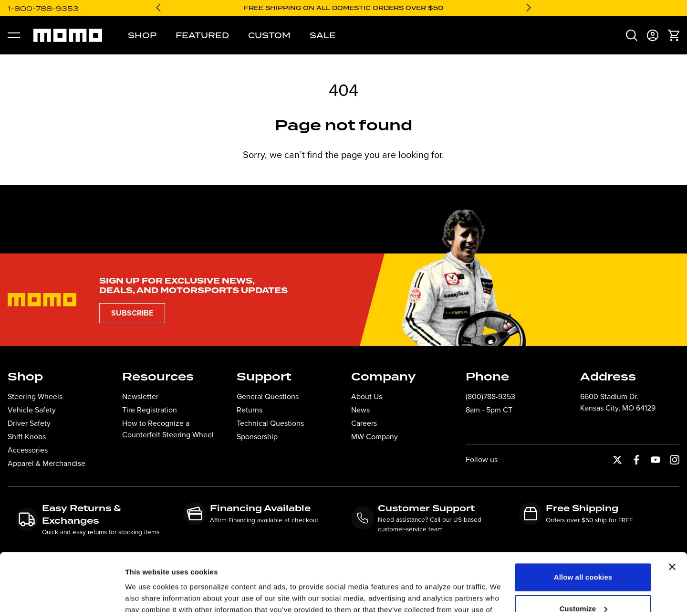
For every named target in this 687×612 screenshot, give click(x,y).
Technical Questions (270, 423)
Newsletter (140, 396)
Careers (364, 423)
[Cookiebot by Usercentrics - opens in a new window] (62, 593)
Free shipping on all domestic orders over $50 (343, 8)
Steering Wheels (35, 396)
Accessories (28, 449)
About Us (366, 396)
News (360, 409)
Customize (583, 554)
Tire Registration (149, 409)
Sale (323, 35)
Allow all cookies (583, 523)
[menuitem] (631, 35)
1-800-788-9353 (43, 8)
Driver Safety (29, 423)
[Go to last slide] (158, 7)
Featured (202, 35)
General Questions (268, 396)
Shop (142, 35)
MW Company (374, 436)
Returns (249, 409)
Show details (147, 593)
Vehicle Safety (32, 409)
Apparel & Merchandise (46, 463)
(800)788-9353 (490, 396)
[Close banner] (672, 512)
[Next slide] (528, 7)
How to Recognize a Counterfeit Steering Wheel (168, 429)
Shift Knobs (27, 436)
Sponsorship (257, 436)
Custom (269, 35)
